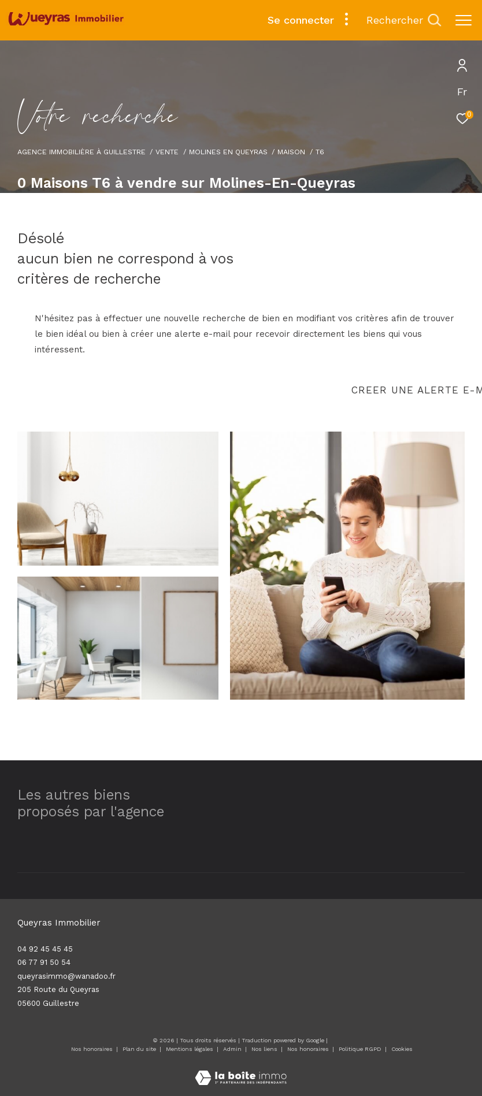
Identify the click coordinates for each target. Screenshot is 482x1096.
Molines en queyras (228, 151)
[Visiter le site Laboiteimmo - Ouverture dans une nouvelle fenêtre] (241, 1070)
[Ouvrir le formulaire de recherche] (403, 20)
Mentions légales (190, 1049)
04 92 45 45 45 (45, 949)
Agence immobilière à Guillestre (81, 151)
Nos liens (265, 1049)
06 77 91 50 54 (44, 962)
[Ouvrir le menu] (463, 20)
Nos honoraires (92, 1049)
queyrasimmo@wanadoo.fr (66, 976)
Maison (291, 151)
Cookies (402, 1049)
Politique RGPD (360, 1049)
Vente (167, 151)
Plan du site (140, 1049)
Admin (233, 1049)
